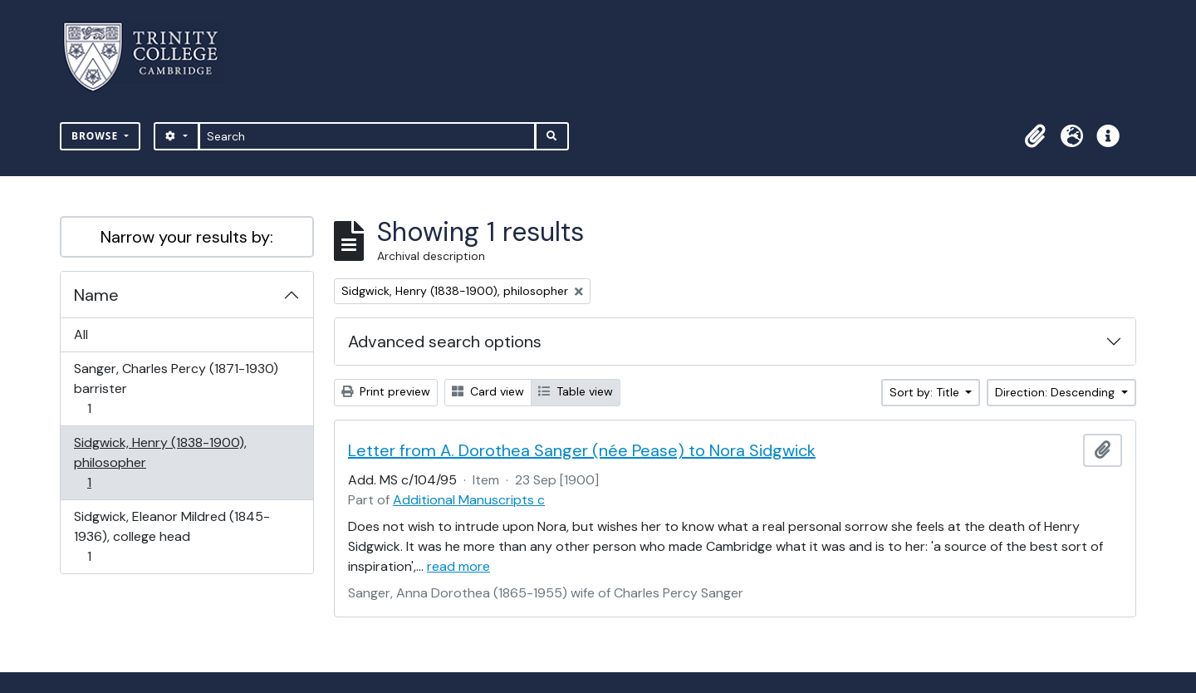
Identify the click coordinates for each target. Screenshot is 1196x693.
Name (96, 295)
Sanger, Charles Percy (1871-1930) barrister (175, 388)
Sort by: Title (926, 392)
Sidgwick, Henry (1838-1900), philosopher (160, 462)
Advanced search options (445, 341)
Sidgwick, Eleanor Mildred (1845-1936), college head (171, 536)
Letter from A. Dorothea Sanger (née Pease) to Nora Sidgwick (582, 450)
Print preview (385, 391)
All (81, 334)
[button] (1035, 136)
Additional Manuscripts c (469, 500)
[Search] (368, 136)
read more (458, 566)
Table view (575, 391)
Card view (488, 391)
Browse (96, 136)
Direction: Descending (1056, 392)
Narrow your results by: (186, 237)
